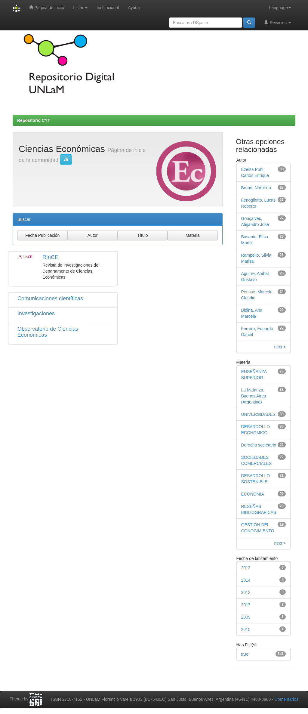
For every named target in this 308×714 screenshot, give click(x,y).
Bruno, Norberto (256, 187)
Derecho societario (258, 445)
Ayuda (134, 7)
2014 (246, 580)
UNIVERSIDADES (258, 414)
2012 (246, 567)
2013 (246, 592)
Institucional (108, 7)
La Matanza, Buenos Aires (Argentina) (253, 396)
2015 (246, 629)
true (244, 654)
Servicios (277, 22)
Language (280, 7)
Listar (80, 7)
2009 (246, 617)
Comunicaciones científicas (50, 298)
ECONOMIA (252, 494)
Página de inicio (46, 7)
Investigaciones (36, 314)
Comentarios (286, 699)
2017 (246, 604)
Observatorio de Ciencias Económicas (47, 332)
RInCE (50, 257)
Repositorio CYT (33, 120)
